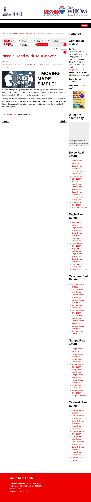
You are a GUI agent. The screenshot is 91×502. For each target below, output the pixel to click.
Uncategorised (35, 64)
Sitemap (12, 491)
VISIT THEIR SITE (9, 114)
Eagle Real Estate (76, 216)
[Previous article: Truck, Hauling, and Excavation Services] (5, 120)
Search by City (22, 491)
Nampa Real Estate (77, 342)
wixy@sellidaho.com (76, 70)
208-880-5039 (33, 486)
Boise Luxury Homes (79, 208)
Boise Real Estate (76, 154)
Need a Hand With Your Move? (29, 56)
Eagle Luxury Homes (79, 269)
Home (15, 33)
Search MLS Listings (42, 44)
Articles (22, 33)
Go (65, 45)
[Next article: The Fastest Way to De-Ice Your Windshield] (63, 120)
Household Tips (33, 33)
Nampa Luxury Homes (80, 396)
